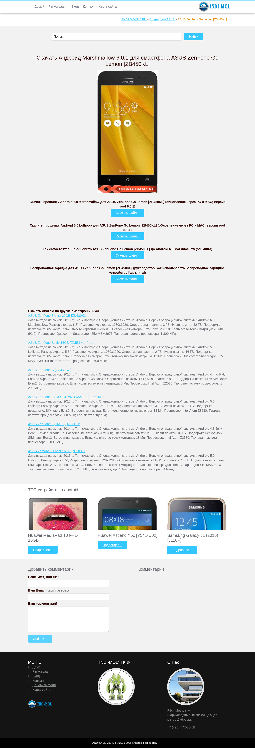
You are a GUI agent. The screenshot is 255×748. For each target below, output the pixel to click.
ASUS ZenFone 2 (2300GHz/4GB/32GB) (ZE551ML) (66, 397)
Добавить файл (44, 685)
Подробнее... (43, 550)
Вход (75, 6)
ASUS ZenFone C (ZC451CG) (49, 370)
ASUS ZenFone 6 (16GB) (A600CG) (54, 424)
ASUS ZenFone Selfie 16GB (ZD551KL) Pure (60, 342)
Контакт (89, 6)
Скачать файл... (128, 213)
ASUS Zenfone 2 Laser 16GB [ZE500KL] (57, 451)
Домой (39, 6)
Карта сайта (108, 6)
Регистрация (58, 6)
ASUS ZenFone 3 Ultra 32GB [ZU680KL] (57, 315)
